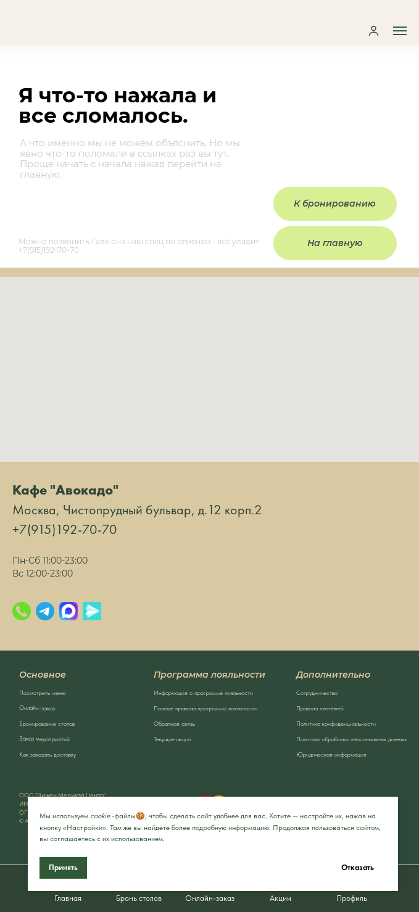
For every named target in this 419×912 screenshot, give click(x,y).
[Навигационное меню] (400, 31)
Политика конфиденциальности (336, 723)
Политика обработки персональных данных (351, 738)
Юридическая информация (331, 754)
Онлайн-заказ (36, 708)
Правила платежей (320, 708)
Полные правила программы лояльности (205, 708)
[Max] (68, 611)
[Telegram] (45, 611)
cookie (100, 815)
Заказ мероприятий (44, 738)
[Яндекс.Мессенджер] (92, 611)
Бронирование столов (47, 723)
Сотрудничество (317, 692)
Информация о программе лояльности (203, 692)
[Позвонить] (21, 611)
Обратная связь (174, 723)
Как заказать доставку (47, 754)
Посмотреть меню (42, 692)
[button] (374, 30)
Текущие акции (172, 738)
